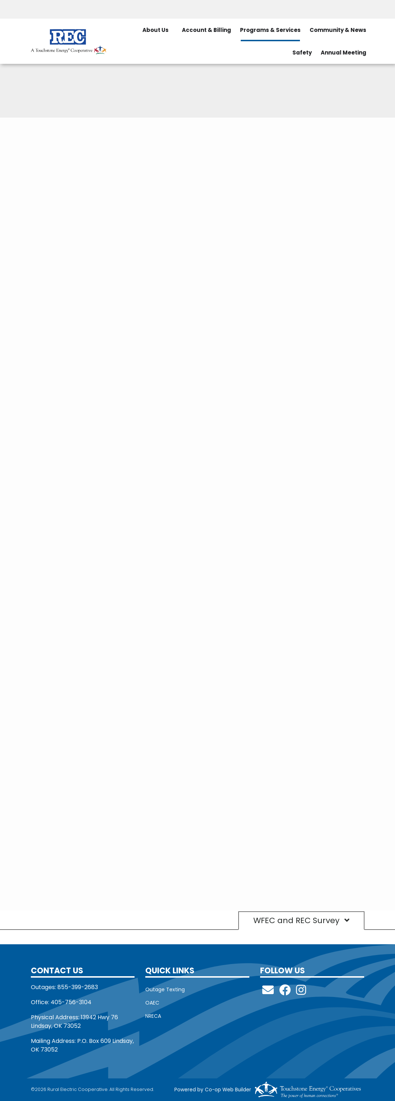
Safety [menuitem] (302, 52)
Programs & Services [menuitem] (270, 30)
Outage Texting (165, 989)
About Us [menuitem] (155, 30)
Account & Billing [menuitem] (206, 30)
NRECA (153, 1016)
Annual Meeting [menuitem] (343, 52)
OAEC (152, 1002)
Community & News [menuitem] (338, 30)
